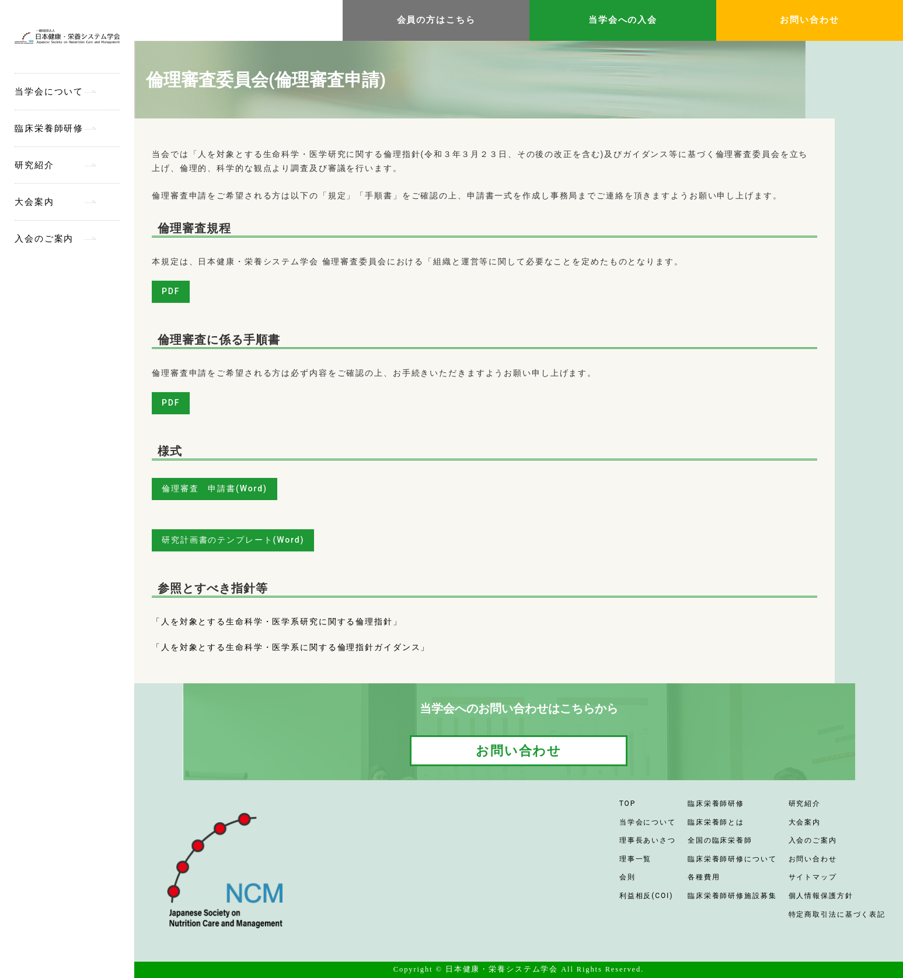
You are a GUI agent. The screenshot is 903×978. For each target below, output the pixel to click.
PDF (171, 291)
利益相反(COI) (646, 896)
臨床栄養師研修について (732, 859)
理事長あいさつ (647, 840)
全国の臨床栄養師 (720, 840)
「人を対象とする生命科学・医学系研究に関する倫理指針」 (277, 621)
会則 (627, 877)
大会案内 (34, 202)
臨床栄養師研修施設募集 (732, 896)
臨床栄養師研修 (49, 128)
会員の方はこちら (436, 20)
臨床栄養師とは (716, 822)
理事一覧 (635, 859)
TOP (627, 803)
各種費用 (704, 877)
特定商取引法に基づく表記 (837, 914)
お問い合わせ (809, 20)
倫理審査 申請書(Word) (214, 488)
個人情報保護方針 (821, 896)
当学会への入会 (622, 20)
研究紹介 (34, 165)
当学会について (49, 91)
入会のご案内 (44, 238)
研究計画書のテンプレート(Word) (233, 539)
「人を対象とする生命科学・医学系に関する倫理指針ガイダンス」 (291, 647)
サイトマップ (813, 877)
